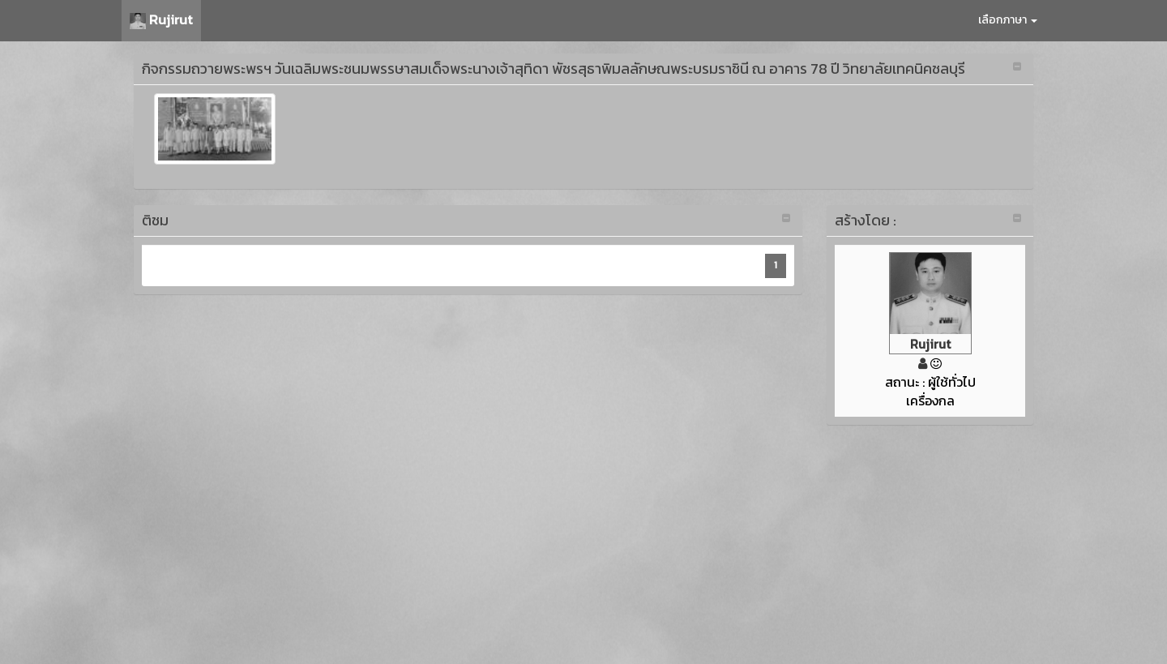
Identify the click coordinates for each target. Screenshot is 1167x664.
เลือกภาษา (1007, 19)
